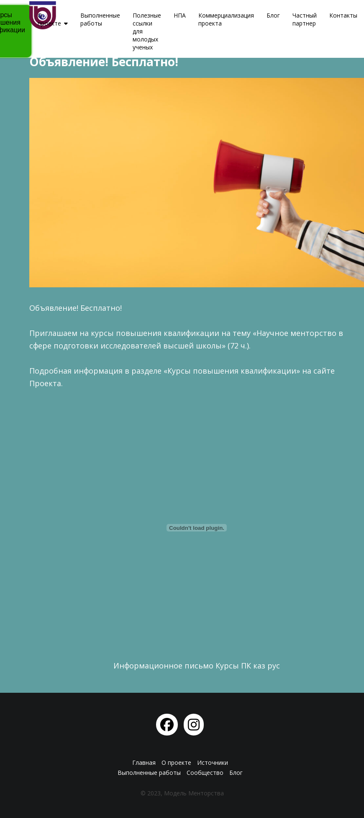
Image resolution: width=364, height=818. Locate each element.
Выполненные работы (100, 19)
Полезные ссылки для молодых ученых (147, 31)
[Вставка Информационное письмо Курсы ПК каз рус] (196, 527)
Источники (212, 762)
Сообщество (205, 773)
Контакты (343, 15)
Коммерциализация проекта (226, 19)
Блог (273, 15)
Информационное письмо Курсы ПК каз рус (196, 666)
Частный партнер (304, 19)
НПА (180, 15)
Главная (144, 762)
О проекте (49, 19)
